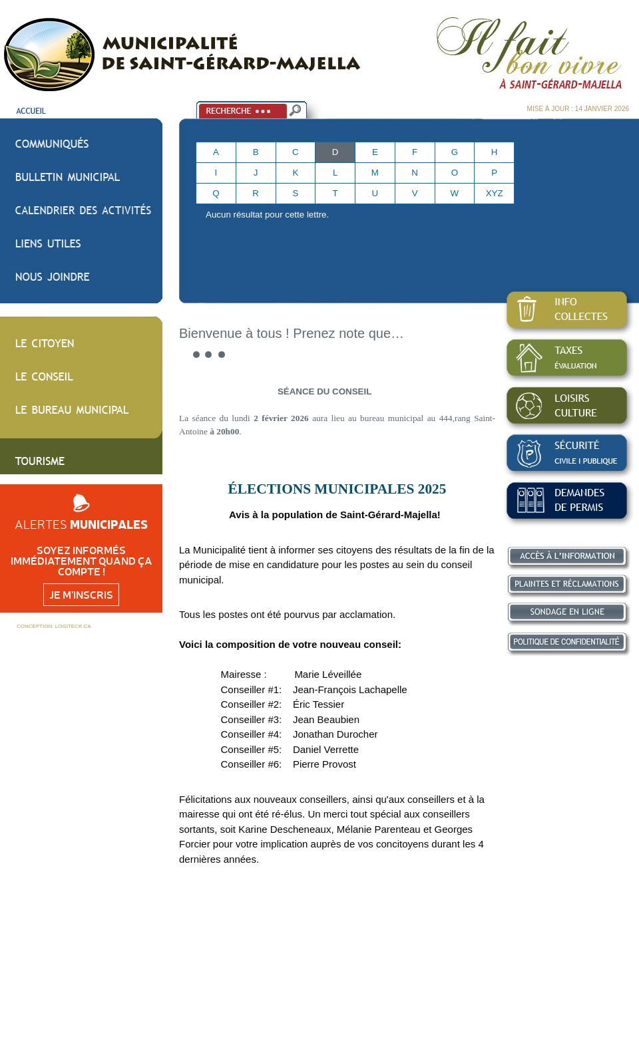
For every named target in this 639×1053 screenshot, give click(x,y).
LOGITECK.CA (73, 626)
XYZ (494, 193)
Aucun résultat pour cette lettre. (267, 215)
